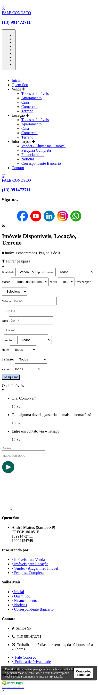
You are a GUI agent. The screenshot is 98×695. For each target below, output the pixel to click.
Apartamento (31, 98)
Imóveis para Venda (28, 559)
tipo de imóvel (45, 272)
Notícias (27, 159)
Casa (25, 102)
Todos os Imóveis (35, 93)
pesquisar (11, 377)
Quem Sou (20, 85)
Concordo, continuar (83, 673)
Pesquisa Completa (36, 150)
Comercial (29, 107)
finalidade (8, 272)
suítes (5, 350)
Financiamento (32, 155)
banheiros (8, 359)
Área (5, 320)
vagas (5, 369)
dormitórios (9, 340)
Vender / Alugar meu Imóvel (43, 146)
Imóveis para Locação (30, 564)
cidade (6, 282)
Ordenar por (82, 282)
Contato (18, 168)
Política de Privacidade (31, 662)
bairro (53, 282)
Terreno (27, 111)
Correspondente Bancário (41, 163)
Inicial (17, 80)
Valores (6, 301)
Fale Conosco (24, 657)
